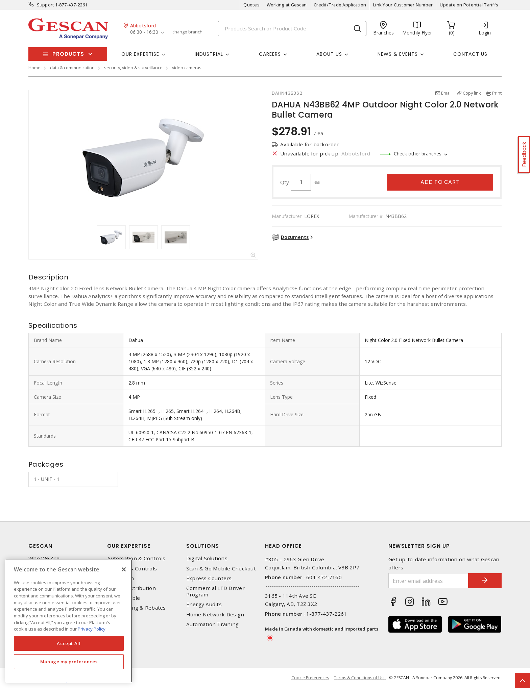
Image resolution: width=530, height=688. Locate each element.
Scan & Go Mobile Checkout (221, 568)
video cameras (186, 68)
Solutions (202, 545)
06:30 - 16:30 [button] (144, 32)
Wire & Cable (123, 598)
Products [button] (68, 53)
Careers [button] (270, 54)
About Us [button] (329, 54)
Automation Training (212, 624)
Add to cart (439, 182)
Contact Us (470, 54)
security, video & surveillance (133, 68)
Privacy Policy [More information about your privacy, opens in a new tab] (91, 629)
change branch (187, 32)
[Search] (292, 28)
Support (45, 5)
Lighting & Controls (132, 568)
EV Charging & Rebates (136, 608)
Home (34, 68)
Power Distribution (131, 588)
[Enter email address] (428, 580)
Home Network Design (215, 614)
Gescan (40, 545)
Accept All (69, 643)
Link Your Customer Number (403, 5)
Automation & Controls (136, 558)
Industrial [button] (209, 54)
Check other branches (417, 153)
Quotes (251, 5)
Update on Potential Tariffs (469, 5)
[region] (68, 621)
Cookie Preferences (310, 678)
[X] (123, 569)
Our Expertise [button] (140, 54)
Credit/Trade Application (340, 5)
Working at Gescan (287, 5)
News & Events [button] (398, 54)
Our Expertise (128, 545)
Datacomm (120, 578)
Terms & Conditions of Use (360, 678)
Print (497, 93)
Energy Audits (204, 604)
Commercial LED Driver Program (215, 591)
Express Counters (209, 578)
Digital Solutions (206, 558)
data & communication (72, 68)
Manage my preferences (69, 662)
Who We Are (44, 558)
